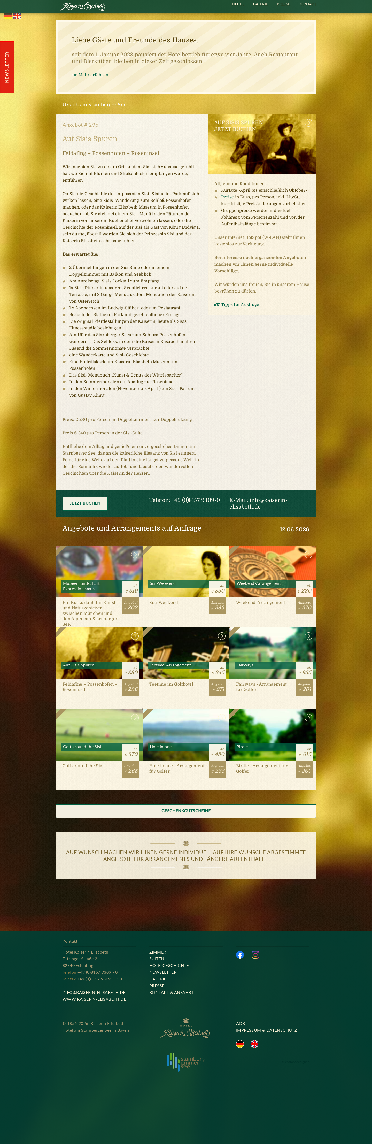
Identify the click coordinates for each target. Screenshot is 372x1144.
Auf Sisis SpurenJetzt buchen (238, 126)
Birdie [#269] (272, 749)
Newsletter (162, 972)
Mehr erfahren (93, 75)
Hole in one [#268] (186, 749)
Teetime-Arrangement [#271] (186, 668)
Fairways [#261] (272, 668)
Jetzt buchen (85, 503)
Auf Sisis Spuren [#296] (99, 668)
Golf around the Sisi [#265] (99, 749)
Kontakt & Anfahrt (171, 992)
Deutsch (8, 16)
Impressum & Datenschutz (266, 1029)
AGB (240, 1023)
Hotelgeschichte (169, 965)
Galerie (260, 4)
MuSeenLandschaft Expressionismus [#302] (99, 586)
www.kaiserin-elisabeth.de (94, 998)
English (17, 16)
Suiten (156, 958)
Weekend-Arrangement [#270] (272, 586)
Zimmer (157, 951)
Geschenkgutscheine (186, 810)
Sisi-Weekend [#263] (186, 586)
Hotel (238, 4)
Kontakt (307, 4)
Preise (227, 197)
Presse (283, 4)
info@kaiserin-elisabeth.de (94, 992)
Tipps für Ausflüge (240, 304)
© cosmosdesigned (295, 1062)
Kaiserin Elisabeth (82, 7)
